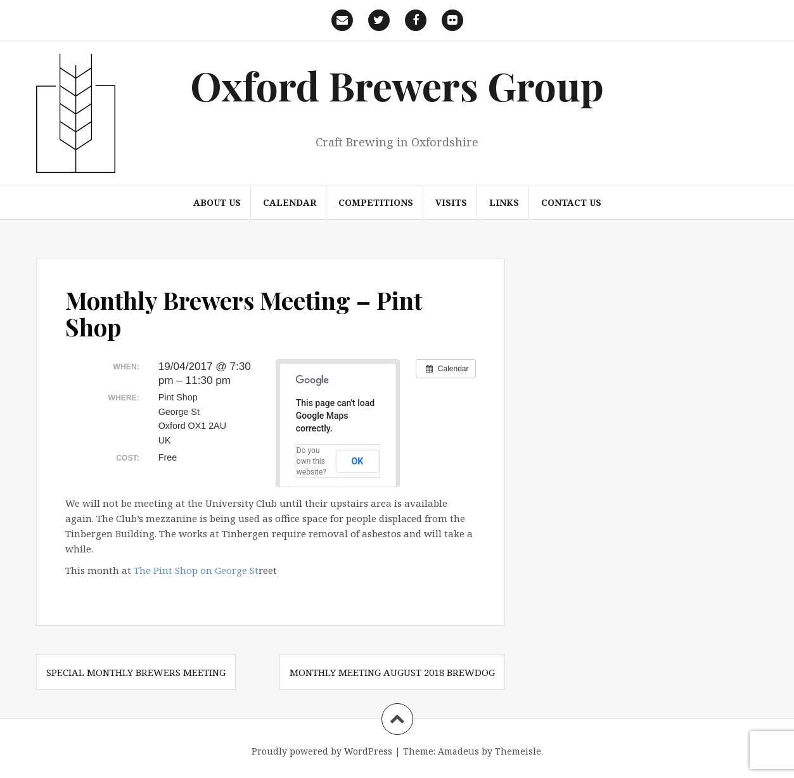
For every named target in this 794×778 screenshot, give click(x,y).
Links (504, 202)
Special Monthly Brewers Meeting (136, 672)
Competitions (375, 202)
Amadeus (458, 751)
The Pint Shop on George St (196, 570)
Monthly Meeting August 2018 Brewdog (392, 672)
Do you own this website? (311, 461)
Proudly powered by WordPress (322, 751)
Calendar (289, 202)
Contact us (571, 202)
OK (357, 461)
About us (217, 202)
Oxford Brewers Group (397, 85)
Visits (451, 202)
